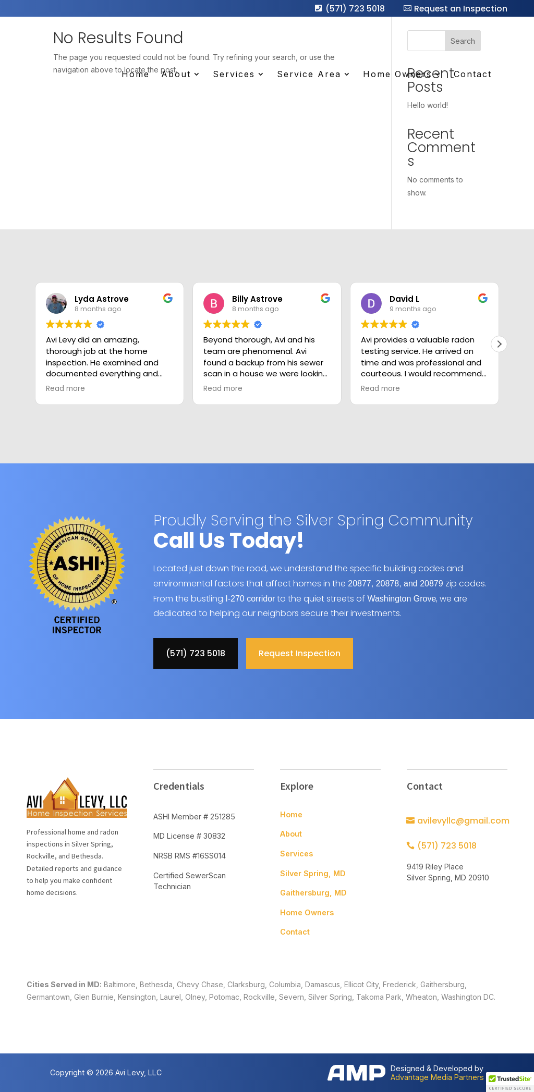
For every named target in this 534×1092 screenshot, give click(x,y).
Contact (472, 75)
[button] (499, 344)
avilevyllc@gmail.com (463, 821)
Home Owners (396, 75)
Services (233, 75)
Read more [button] (65, 389)
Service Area (308, 75)
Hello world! (427, 105)
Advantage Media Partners (437, 1077)
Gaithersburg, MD (313, 892)
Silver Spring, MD (313, 873)
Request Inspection (300, 653)
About (175, 75)
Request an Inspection (459, 9)
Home (135, 75)
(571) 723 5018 (353, 9)
